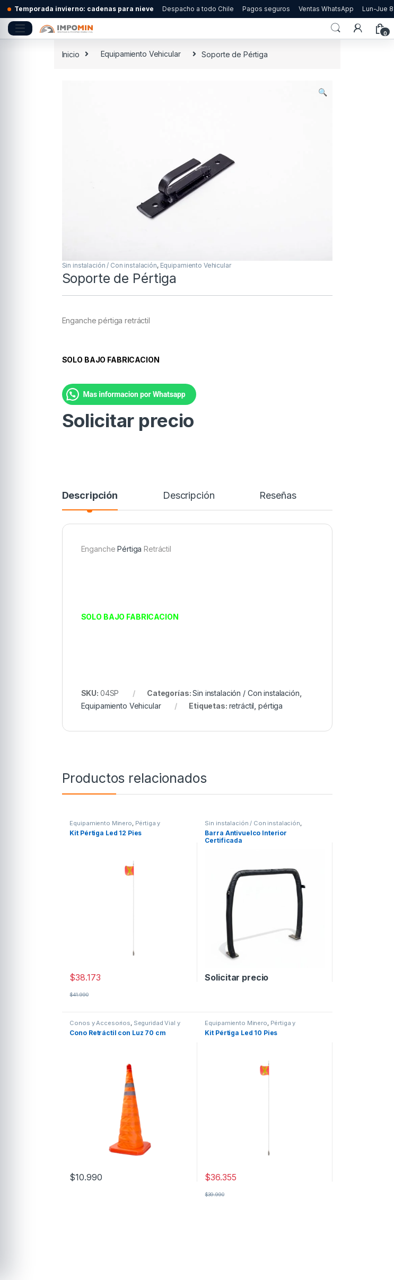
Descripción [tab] (90, 496)
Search (336, 28)
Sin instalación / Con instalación (109, 265)
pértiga (270, 705)
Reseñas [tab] (277, 496)
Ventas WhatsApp (326, 9)
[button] (322, 92)
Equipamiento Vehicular (141, 53)
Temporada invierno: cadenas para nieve (84, 9)
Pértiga (129, 548)
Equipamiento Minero (100, 823)
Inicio (71, 53)
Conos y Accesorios (99, 1023)
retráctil (242, 705)
